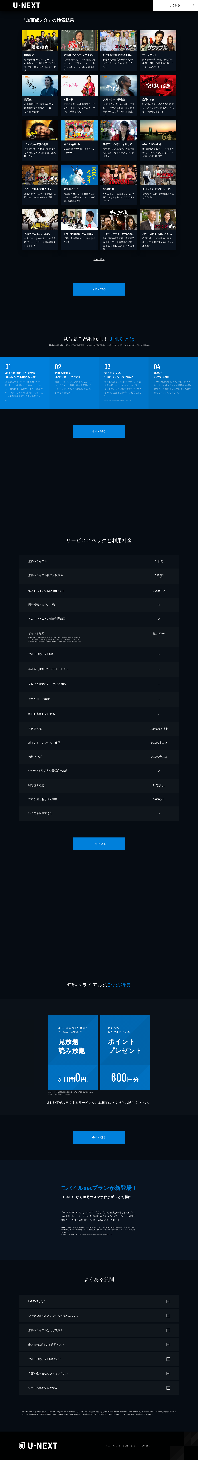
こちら (68, 641)
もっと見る (99, 259)
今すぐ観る (173, 5)
